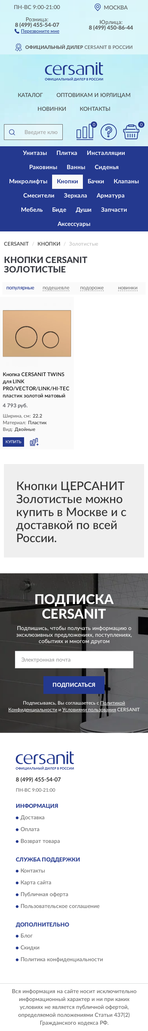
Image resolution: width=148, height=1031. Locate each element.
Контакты (95, 109)
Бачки (96, 182)
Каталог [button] (30, 95)
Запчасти (114, 210)
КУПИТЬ (13, 442)
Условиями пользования (89, 709)
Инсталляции (106, 153)
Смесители (38, 196)
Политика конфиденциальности (62, 960)
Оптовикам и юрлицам (93, 95)
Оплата (30, 829)
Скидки (30, 948)
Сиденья (107, 167)
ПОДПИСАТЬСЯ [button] (74, 685)
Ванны (76, 167)
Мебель (32, 210)
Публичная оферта (44, 895)
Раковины (43, 167)
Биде (59, 210)
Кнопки (67, 182)
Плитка (66, 153)
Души (84, 210)
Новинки (51, 109)
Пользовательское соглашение (60, 907)
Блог (27, 936)
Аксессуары (74, 224)
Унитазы (35, 153)
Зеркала (75, 196)
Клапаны (126, 182)
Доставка (33, 817)
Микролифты (28, 182)
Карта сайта (36, 883)
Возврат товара (40, 841)
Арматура (111, 196)
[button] (37, 30)
